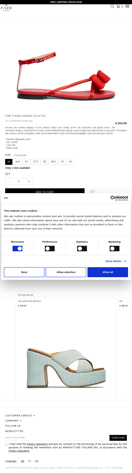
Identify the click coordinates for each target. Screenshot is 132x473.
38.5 (53, 162)
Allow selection (66, 272)
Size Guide (20, 155)
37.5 (35, 162)
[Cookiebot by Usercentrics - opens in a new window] (113, 198)
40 (70, 162)
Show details (114, 261)
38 (44, 162)
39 (62, 162)
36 (8, 162)
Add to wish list (92, 193)
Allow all (108, 272)
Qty (7, 174)
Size (7, 155)
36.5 (17, 162)
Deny (24, 272)
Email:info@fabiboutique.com (89, 468)
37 (26, 162)
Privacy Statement (37, 444)
